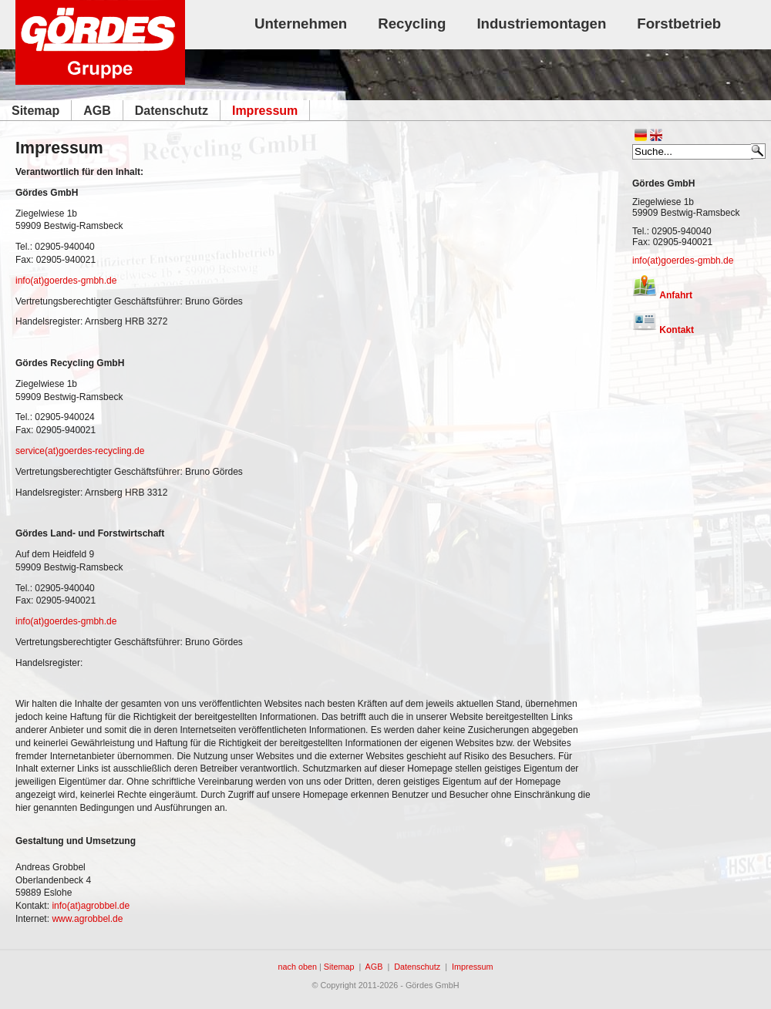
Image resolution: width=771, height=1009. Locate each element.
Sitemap (339, 966)
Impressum (472, 966)
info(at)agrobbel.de (91, 905)
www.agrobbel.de (87, 918)
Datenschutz (417, 966)
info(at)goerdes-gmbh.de (682, 260)
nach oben (297, 966)
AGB (374, 966)
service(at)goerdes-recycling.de (79, 451)
